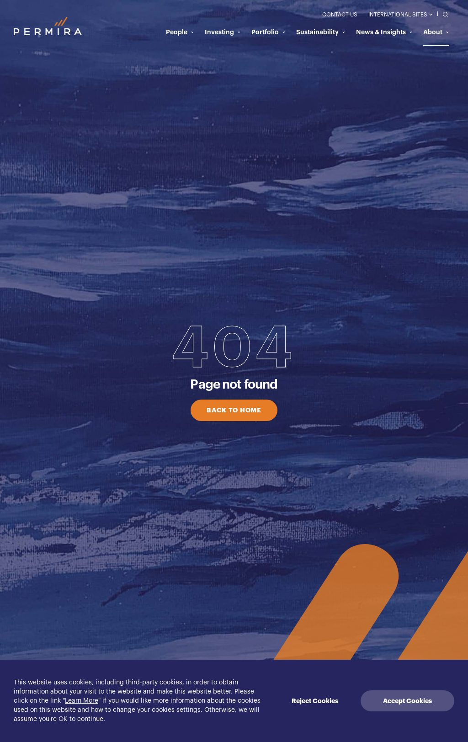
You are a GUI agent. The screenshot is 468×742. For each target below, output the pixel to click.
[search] (443, 13)
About (436, 32)
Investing (222, 32)
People (180, 32)
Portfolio (268, 32)
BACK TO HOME (234, 410)
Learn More (81, 701)
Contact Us (339, 14)
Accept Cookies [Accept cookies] (407, 701)
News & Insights (384, 32)
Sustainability (320, 32)
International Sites (400, 14)
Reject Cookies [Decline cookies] (315, 701)
